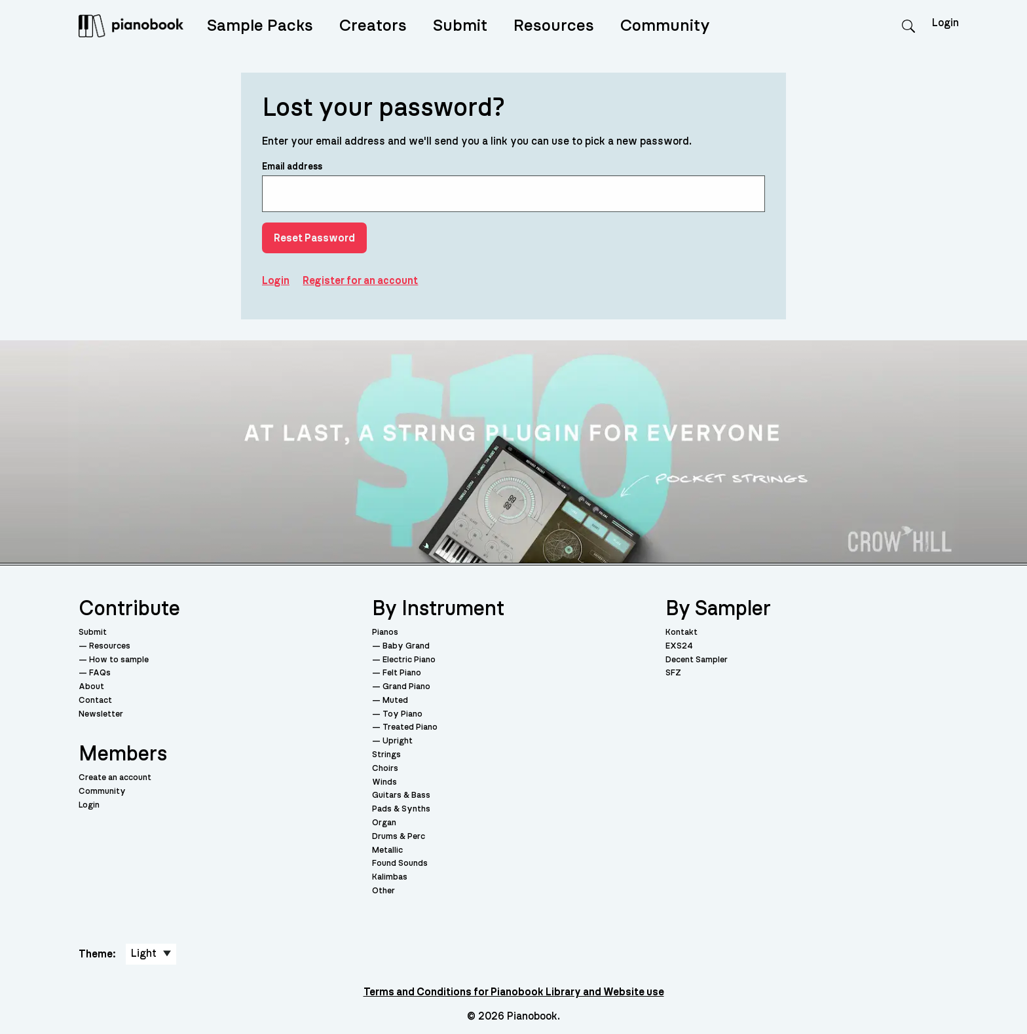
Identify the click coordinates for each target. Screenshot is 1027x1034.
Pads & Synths (401, 809)
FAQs (100, 673)
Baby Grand (406, 646)
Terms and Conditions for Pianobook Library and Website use (514, 992)
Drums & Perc (398, 836)
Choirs (385, 768)
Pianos (385, 632)
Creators (373, 26)
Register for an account (360, 281)
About (91, 687)
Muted (395, 700)
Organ (384, 823)
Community (665, 26)
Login (945, 23)
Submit (460, 26)
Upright (398, 741)
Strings (386, 755)
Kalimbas (389, 877)
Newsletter (101, 714)
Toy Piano (402, 714)
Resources (554, 26)
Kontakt (681, 632)
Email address (513, 187)
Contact (95, 700)
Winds (384, 782)
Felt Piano (402, 673)
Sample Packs (260, 26)
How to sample (119, 660)
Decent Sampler (696, 660)
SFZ (673, 673)
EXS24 (679, 646)
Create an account (115, 778)
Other (383, 891)
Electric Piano (409, 660)
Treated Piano (410, 727)
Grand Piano (406, 687)
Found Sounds (400, 863)
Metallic (387, 850)
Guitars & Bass (401, 795)
